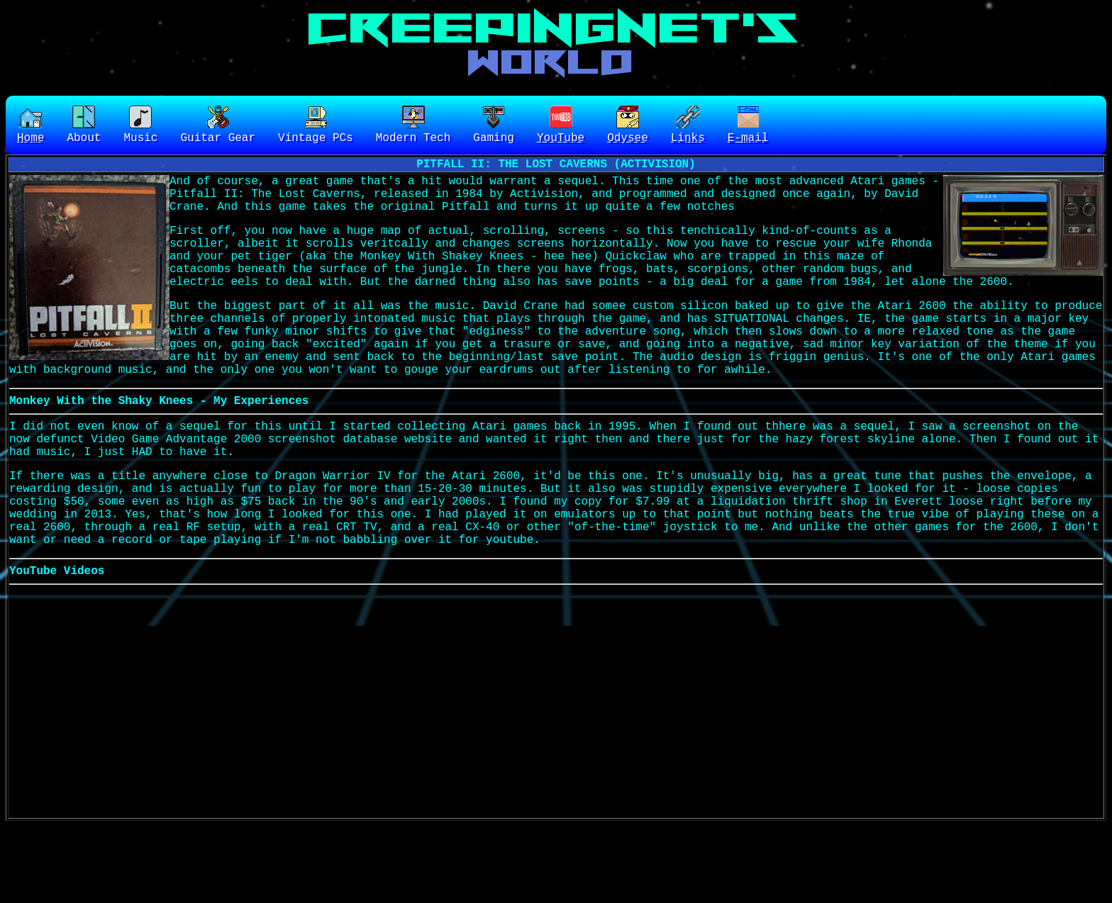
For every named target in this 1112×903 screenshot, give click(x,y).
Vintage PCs (315, 126)
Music (140, 126)
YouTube (560, 126)
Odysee (627, 126)
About (84, 126)
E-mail (748, 126)
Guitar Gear (217, 126)
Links (688, 126)
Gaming (493, 126)
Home (30, 126)
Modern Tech (413, 126)
